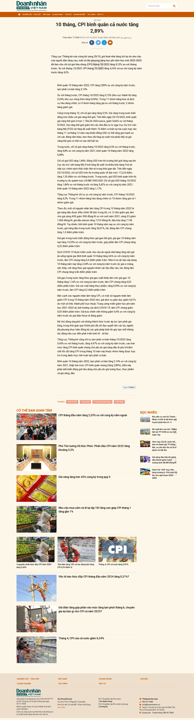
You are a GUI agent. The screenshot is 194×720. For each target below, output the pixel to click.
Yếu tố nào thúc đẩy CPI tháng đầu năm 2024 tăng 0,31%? (93, 576)
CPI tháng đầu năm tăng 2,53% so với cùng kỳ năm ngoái (92, 415)
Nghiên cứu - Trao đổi (31, 14)
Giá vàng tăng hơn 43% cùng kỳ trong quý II (84, 476)
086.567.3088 (146, 702)
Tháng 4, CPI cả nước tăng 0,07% (113, 564)
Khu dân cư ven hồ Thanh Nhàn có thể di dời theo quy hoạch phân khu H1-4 (164, 419)
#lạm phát (85, 402)
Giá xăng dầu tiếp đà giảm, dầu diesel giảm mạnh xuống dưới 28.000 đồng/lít (164, 460)
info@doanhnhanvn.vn (149, 705)
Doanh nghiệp (79, 14)
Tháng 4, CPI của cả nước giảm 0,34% (81, 638)
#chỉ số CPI (72, 402)
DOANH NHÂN (57, 14)
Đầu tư (100, 14)
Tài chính (91, 14)
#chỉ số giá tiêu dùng (102, 402)
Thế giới (68, 14)
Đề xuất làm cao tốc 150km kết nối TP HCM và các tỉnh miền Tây (164, 432)
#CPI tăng (119, 402)
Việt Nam (46, 14)
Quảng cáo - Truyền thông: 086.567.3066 (156, 713)
